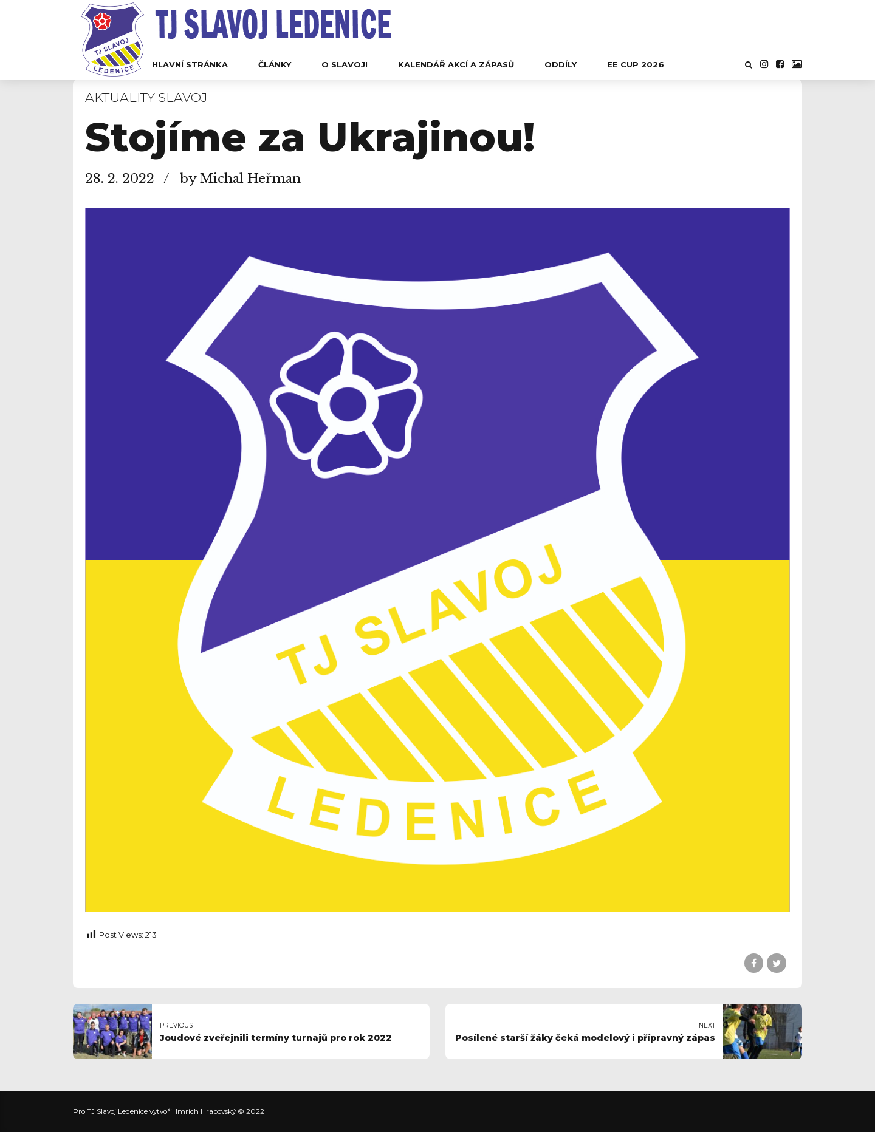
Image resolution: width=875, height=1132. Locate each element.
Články (274, 64)
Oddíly (560, 64)
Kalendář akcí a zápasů (456, 64)
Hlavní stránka (190, 64)
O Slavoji (344, 64)
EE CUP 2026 (635, 64)
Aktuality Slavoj (146, 97)
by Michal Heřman (240, 178)
